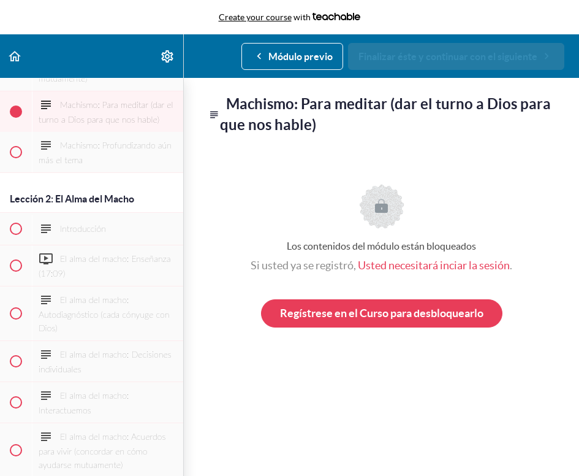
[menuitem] (168, 56)
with (290, 17)
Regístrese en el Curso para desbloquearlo (381, 313)
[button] (15, 56)
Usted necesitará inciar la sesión (434, 265)
